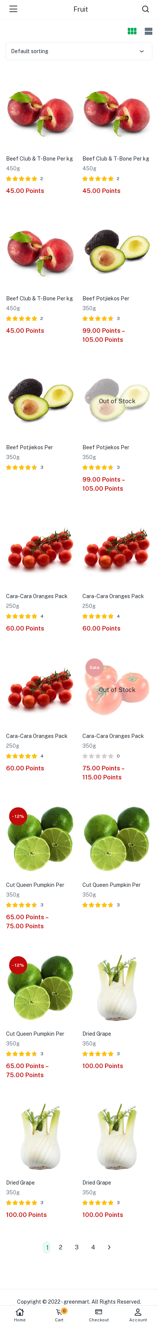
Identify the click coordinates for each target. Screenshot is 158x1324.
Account (138, 1315)
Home (20, 1315)
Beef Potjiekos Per (105, 298)
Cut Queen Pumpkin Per (35, 885)
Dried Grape (96, 1034)
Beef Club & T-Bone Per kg (39, 159)
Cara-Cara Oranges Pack (37, 596)
